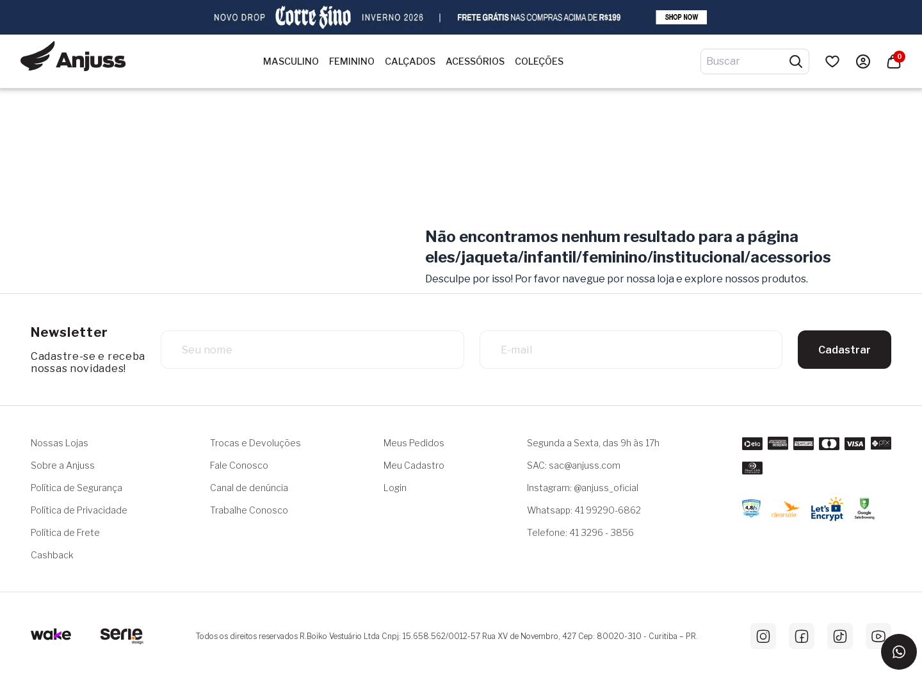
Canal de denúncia (249, 487)
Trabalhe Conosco (249, 510)
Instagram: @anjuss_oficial (582, 487)
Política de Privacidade (79, 510)
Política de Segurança (76, 487)
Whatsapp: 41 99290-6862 (584, 510)
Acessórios (475, 61)
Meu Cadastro (414, 465)
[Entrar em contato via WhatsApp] (899, 652)
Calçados (410, 61)
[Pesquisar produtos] (796, 61)
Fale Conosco (239, 465)
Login (395, 487)
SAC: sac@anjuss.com (573, 465)
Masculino (291, 61)
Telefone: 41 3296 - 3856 (580, 532)
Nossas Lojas (59, 442)
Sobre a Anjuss (63, 465)
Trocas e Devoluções (255, 442)
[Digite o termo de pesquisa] (747, 61)
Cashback (52, 554)
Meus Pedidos (414, 442)
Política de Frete (65, 532)
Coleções (539, 61)
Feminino (352, 61)
